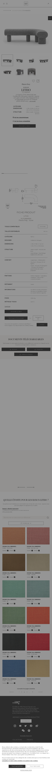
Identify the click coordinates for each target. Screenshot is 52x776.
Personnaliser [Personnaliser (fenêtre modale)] (26, 770)
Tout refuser (35, 766)
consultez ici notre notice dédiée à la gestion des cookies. (20, 761)
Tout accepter (17, 766)
